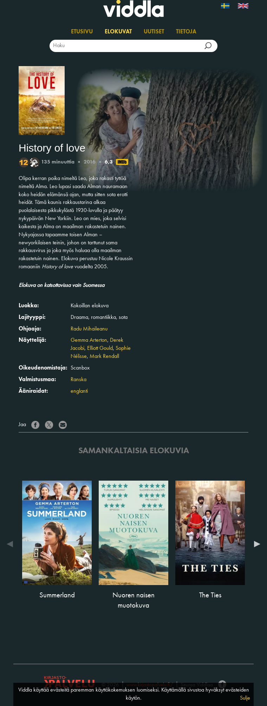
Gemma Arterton (89, 340)
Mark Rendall (104, 356)
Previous (12, 544)
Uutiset (154, 32)
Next (255, 544)
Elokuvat (118, 32)
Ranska (78, 380)
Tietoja (186, 32)
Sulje (245, 698)
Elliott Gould (100, 348)
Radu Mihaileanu (89, 329)
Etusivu (82, 32)
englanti (79, 391)
